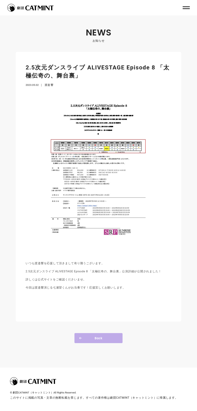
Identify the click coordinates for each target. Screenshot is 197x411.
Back (98, 338)
